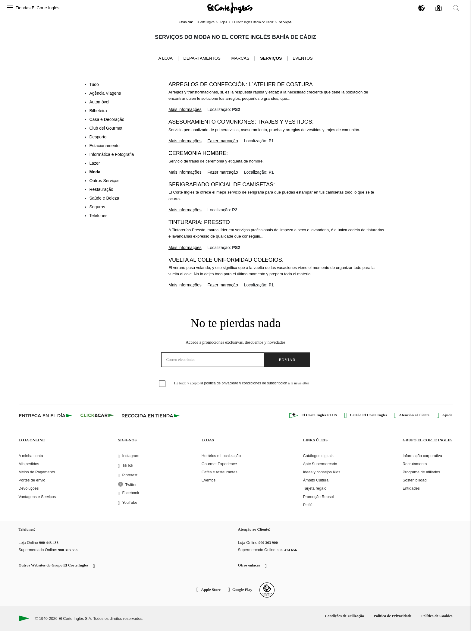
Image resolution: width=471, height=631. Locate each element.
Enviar (287, 359)
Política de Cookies (437, 616)
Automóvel (99, 101)
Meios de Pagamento (37, 472)
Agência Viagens (105, 93)
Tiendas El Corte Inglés (37, 7)
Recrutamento (415, 464)
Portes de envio (32, 480)
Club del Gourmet (106, 128)
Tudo (94, 84)
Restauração (101, 189)
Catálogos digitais (318, 455)
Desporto (98, 136)
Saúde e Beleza (104, 198)
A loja (165, 58)
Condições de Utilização (344, 616)
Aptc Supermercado (320, 464)
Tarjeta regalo (315, 488)
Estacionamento (104, 145)
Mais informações (185, 109)
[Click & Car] (97, 415)
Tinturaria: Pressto (199, 222)
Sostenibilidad (415, 480)
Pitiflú (307, 505)
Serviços (271, 58)
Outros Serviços (104, 180)
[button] (10, 8)
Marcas (240, 58)
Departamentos (202, 58)
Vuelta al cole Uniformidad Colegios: (226, 260)
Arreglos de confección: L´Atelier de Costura (240, 84)
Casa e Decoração (106, 119)
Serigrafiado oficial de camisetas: (221, 184)
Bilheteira (98, 110)
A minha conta (31, 455)
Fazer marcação (223, 140)
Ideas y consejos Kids (322, 472)
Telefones (98, 215)
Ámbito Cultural (316, 480)
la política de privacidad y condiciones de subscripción (243, 383)
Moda (95, 171)
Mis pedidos (29, 464)
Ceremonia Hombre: (198, 153)
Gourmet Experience (219, 464)
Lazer (94, 163)
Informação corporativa (422, 455)
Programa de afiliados (421, 472)
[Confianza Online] (267, 590)
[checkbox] (162, 384)
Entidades (411, 488)
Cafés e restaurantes (219, 472)
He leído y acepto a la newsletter (241, 383)
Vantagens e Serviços (37, 496)
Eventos (303, 58)
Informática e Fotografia (111, 154)
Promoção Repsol (318, 496)
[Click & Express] (46, 415)
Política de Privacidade (393, 616)
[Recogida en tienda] (150, 415)
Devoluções (29, 488)
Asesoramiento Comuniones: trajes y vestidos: (241, 122)
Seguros (97, 206)
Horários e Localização (221, 455)
